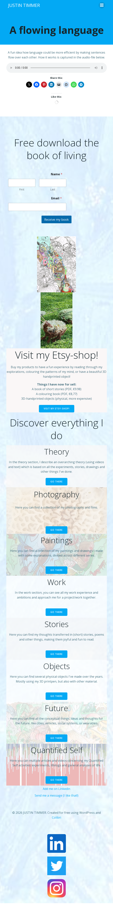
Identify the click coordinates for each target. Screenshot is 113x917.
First (21, 189)
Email (56, 198)
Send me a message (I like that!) (56, 795)
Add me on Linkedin (56, 789)
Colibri (56, 817)
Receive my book (56, 219)
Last (52, 189)
